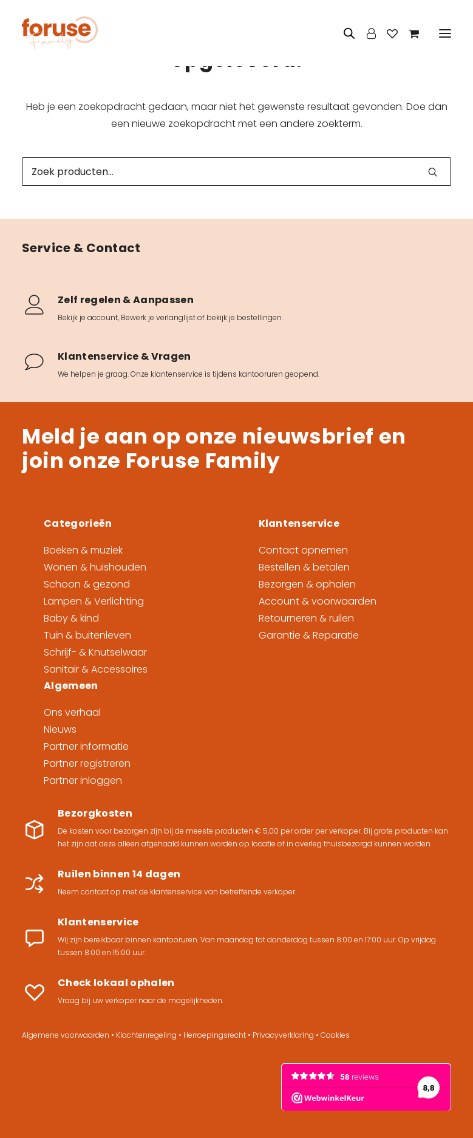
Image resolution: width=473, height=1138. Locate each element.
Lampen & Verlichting (94, 601)
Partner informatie (86, 746)
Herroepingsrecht (214, 1035)
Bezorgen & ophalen (307, 584)
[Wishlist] (387, 33)
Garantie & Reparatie (309, 635)
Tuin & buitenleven (87, 635)
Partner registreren (87, 763)
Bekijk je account (88, 317)
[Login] (366, 33)
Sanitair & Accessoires (96, 669)
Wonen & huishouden (95, 567)
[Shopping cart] (408, 33)
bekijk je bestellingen (244, 317)
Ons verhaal (72, 712)
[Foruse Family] (60, 33)
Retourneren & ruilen (306, 618)
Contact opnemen (303, 550)
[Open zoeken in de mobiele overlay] (350, 33)
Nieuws (60, 729)
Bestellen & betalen (304, 567)
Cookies (335, 1035)
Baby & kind (71, 618)
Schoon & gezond (87, 584)
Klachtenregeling (146, 1035)
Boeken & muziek (83, 550)
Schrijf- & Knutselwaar (95, 652)
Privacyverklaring (283, 1035)
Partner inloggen (83, 780)
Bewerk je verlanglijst (158, 317)
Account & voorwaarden (317, 601)
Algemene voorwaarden (65, 1035)
